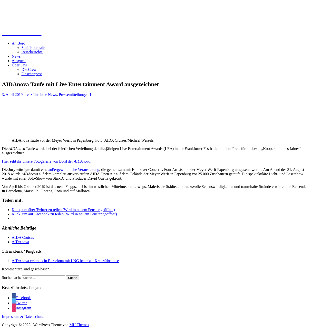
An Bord (18, 43)
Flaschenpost (31, 74)
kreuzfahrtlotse (35, 94)
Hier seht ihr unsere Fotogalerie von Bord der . (46, 161)
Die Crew (29, 69)
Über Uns (19, 65)
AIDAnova (20, 242)
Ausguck (19, 61)
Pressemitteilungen (73, 94)
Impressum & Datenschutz (23, 316)
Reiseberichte (32, 52)
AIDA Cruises (23, 237)
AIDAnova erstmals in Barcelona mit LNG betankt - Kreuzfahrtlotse (65, 261)
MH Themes (79, 325)
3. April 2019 (12, 94)
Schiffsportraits (33, 48)
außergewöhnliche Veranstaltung (74, 169)
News (16, 56)
